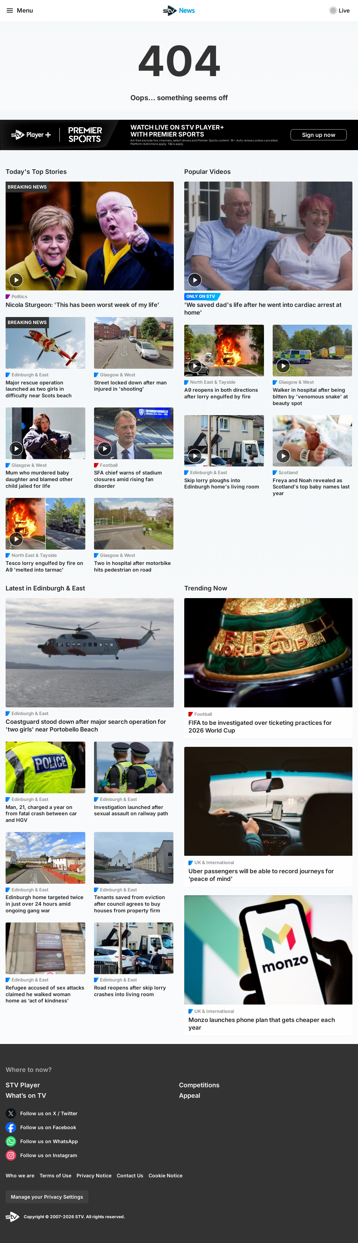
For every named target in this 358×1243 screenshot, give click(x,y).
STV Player (23, 1085)
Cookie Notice (165, 1175)
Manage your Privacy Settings (47, 1197)
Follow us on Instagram (48, 1155)
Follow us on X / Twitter (49, 1113)
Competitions (199, 1085)
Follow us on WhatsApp (49, 1141)
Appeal (189, 1095)
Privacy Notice (94, 1175)
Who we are (20, 1175)
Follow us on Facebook (48, 1127)
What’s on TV (26, 1095)
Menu (19, 10)
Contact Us (130, 1175)
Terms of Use (55, 1175)
